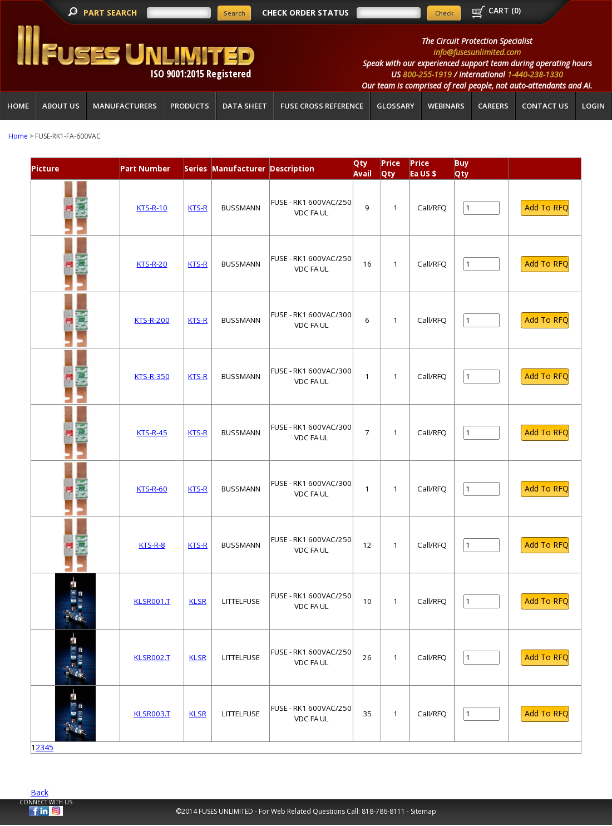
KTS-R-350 (152, 376)
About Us (61, 106)
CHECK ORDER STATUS (305, 12)
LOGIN (593, 106)
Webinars (446, 106)
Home (18, 106)
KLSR (197, 601)
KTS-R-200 (152, 320)
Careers (493, 106)
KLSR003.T (152, 714)
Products (189, 106)
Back (39, 792)
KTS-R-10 (152, 208)
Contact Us (545, 106)
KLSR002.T (152, 657)
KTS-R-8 (152, 545)
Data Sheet (245, 106)
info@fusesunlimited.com (477, 52)
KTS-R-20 (152, 264)
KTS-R (198, 208)
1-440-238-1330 (535, 74)
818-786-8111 (383, 811)
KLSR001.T (152, 601)
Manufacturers (125, 106)
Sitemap (423, 811)
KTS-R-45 (152, 432)
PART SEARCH (111, 12)
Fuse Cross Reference (321, 106)
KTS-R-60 (152, 489)
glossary (395, 106)
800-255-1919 (427, 74)
